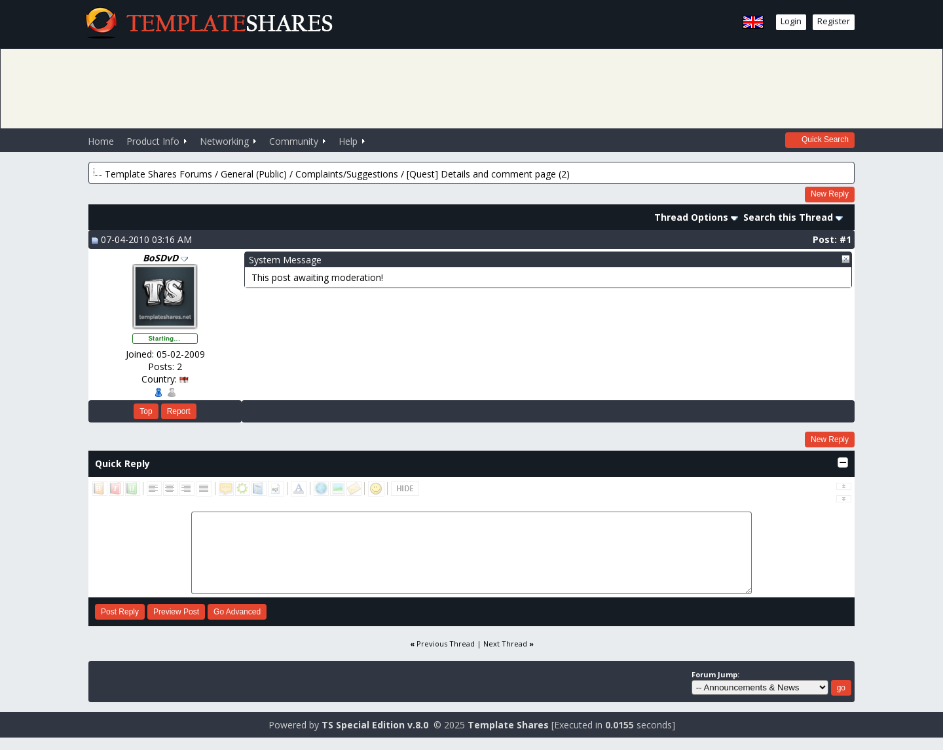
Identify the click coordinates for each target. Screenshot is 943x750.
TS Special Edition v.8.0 (375, 725)
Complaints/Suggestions (346, 174)
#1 (845, 239)
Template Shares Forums (158, 174)
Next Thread (505, 643)
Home (101, 141)
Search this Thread (793, 217)
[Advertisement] (471, 87)
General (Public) (254, 174)
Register (833, 21)
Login (791, 21)
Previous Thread (445, 643)
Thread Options (696, 217)
